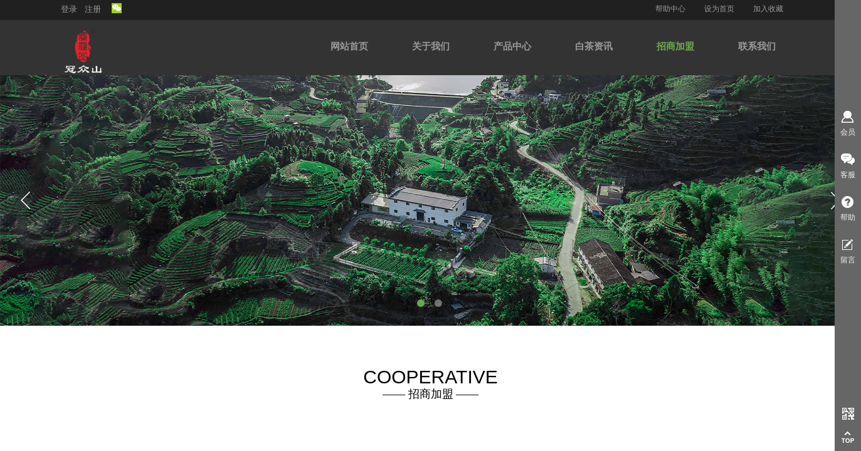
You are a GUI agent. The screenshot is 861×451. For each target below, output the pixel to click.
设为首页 (719, 8)
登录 (69, 9)
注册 (93, 9)
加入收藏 (768, 8)
